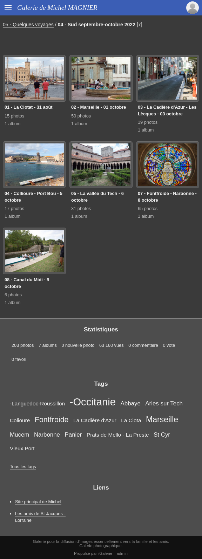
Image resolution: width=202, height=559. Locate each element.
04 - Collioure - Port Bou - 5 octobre (33, 197)
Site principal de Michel (38, 501)
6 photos (13, 294)
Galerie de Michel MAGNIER (57, 7)
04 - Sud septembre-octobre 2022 (96, 24)
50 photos (81, 116)
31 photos (81, 208)
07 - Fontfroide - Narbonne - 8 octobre (167, 197)
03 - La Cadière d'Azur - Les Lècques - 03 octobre (167, 110)
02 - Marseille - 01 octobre (98, 107)
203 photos (23, 345)
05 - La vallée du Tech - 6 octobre (97, 197)
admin (122, 553)
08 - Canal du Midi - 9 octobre (27, 283)
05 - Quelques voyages (28, 24)
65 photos (147, 208)
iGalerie (106, 553)
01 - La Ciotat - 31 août (29, 107)
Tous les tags (23, 466)
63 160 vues (111, 345)
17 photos (14, 208)
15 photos (14, 116)
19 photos (147, 122)
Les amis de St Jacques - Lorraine (40, 517)
